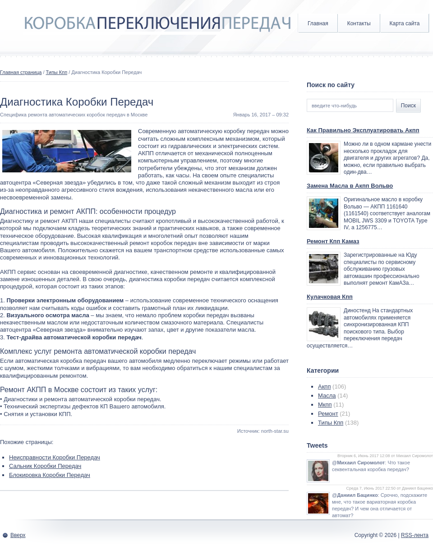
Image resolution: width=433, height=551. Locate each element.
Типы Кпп (57, 72)
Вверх (17, 535)
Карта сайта (405, 23)
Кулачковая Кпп (330, 296)
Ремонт (328, 413)
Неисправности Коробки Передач (54, 457)
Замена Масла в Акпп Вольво (350, 185)
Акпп (324, 386)
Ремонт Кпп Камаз (333, 241)
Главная (318, 23)
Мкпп (325, 404)
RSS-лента (414, 535)
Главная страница (20, 72)
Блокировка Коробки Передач (49, 475)
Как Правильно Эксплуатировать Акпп (363, 130)
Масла (327, 395)
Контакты (359, 23)
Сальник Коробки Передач (45, 466)
